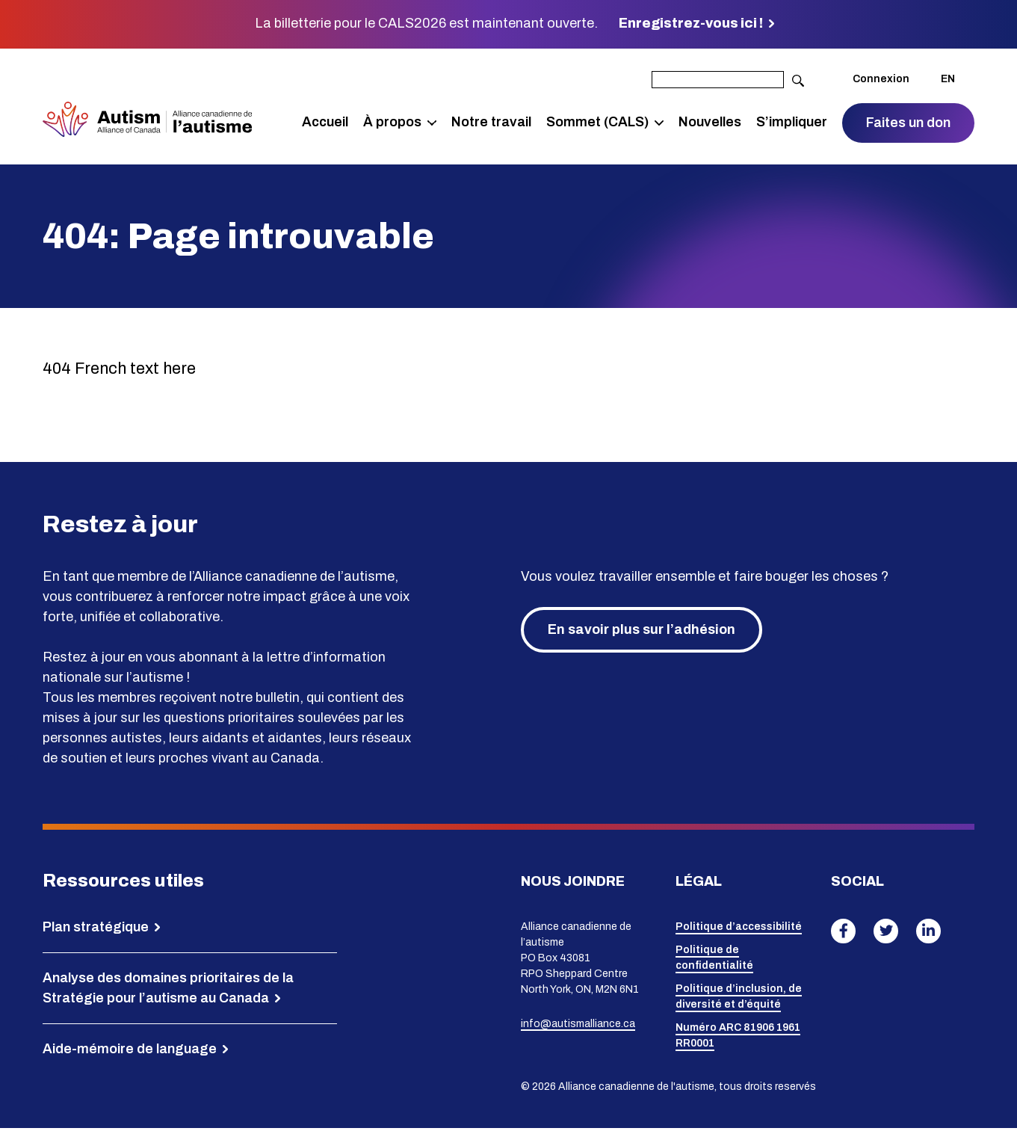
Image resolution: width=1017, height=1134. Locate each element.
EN (948, 81)
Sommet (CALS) (597, 124)
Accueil (325, 124)
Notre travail (491, 124)
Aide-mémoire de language (130, 1054)
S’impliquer (791, 124)
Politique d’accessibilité (739, 932)
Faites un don (908, 124)
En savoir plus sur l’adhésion (641, 634)
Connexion (881, 81)
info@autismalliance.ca (578, 1029)
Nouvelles (709, 124)
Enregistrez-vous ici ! (691, 23)
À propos (392, 124)
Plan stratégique (96, 932)
